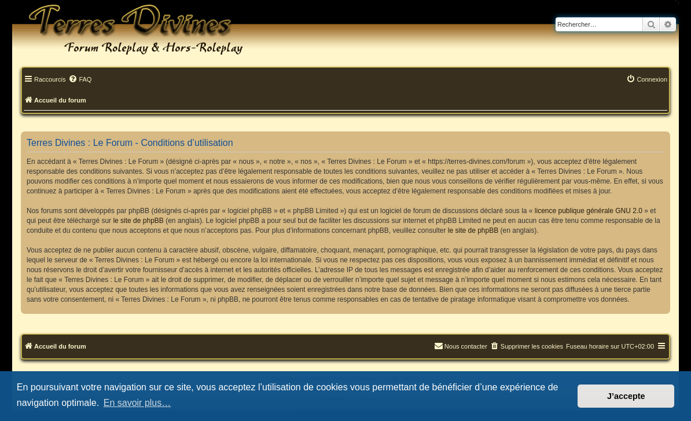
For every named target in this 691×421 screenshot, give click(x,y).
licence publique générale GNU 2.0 (588, 211)
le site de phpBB (138, 221)
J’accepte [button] (626, 396)
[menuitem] (79, 80)
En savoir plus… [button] (137, 403)
